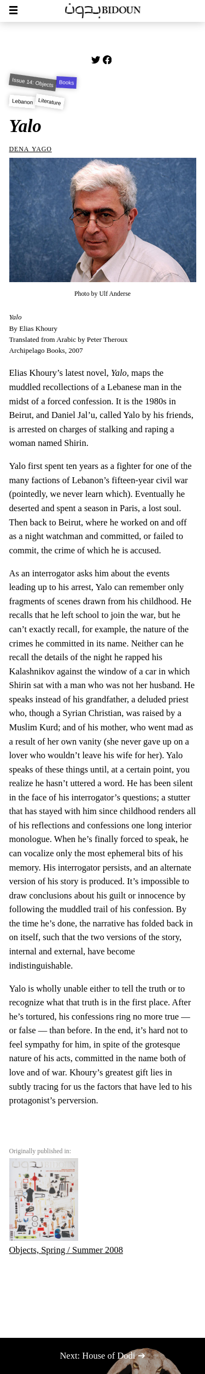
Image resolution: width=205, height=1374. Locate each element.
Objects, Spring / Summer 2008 (66, 1206)
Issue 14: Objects (32, 83)
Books (66, 82)
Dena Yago (30, 148)
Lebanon (22, 101)
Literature (49, 101)
